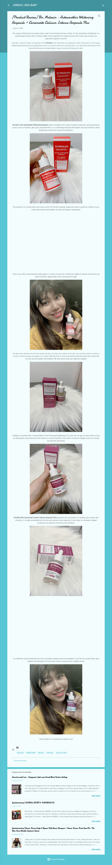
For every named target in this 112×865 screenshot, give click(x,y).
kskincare (50, 753)
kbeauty (41, 753)
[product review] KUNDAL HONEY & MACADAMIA (33, 802)
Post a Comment (20, 761)
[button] (99, 16)
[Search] (103, 6)
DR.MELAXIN (30, 753)
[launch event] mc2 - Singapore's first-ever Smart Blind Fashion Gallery (39, 777)
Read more (96, 796)
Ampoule (20, 753)
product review (61, 753)
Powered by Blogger (56, 859)
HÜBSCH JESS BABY (25, 5)
